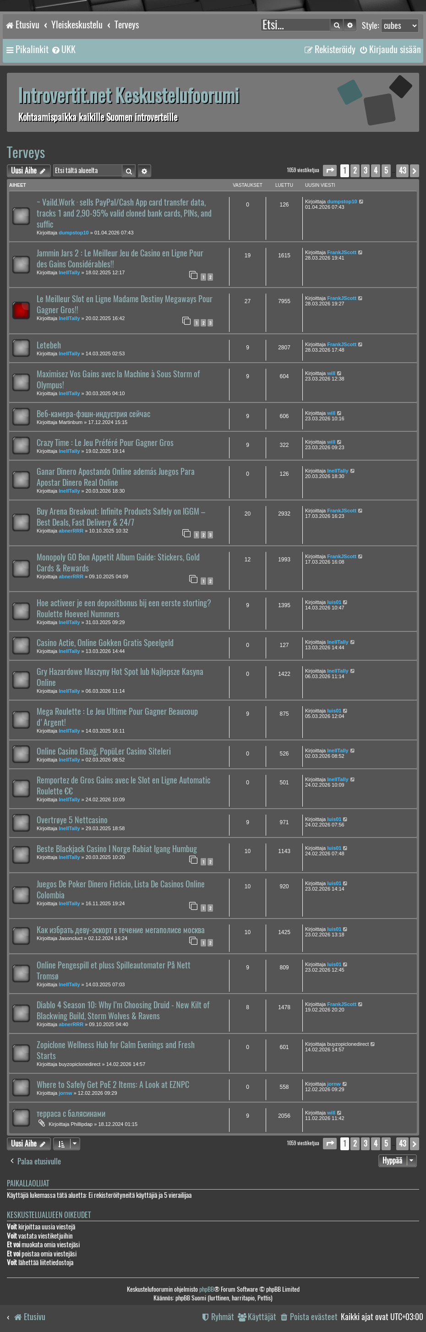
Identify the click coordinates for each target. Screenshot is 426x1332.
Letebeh (49, 345)
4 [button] (375, 170)
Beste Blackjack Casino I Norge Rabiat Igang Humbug (117, 848)
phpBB (206, 1289)
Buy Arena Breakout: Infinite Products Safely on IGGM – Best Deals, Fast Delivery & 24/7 (121, 517)
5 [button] (386, 170)
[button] (330, 170)
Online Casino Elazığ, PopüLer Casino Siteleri (104, 751)
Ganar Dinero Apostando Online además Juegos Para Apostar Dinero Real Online (116, 477)
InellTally (69, 272)
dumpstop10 (73, 232)
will (331, 373)
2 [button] (355, 170)
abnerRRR (71, 530)
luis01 (334, 602)
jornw (65, 1093)
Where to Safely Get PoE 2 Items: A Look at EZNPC (113, 1084)
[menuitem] (63, 49)
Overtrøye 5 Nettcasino (72, 820)
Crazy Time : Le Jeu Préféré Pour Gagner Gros (105, 442)
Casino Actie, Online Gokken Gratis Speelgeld (105, 642)
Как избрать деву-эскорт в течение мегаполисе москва (121, 929)
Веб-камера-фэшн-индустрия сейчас (93, 413)
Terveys (26, 152)
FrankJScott (341, 252)
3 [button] (365, 170)
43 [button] (402, 170)
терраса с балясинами (71, 1113)
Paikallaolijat (28, 1183)
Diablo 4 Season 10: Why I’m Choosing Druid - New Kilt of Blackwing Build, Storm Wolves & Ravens (123, 1011)
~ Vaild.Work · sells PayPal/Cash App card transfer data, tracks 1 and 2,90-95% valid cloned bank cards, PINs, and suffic (124, 213)
